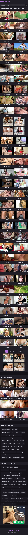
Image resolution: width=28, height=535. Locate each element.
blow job (24, 484)
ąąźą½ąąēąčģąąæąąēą (11, 435)
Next (20, 351)
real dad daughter (5, 475)
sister (2, 435)
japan (19, 484)
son (11, 446)
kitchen (3, 440)
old (15, 495)
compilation (4, 455)
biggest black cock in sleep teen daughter (11, 487)
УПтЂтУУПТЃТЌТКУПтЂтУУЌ (8, 501)
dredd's (3, 467)
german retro (16, 457)
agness (22, 489)
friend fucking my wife (15, 470)
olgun (19, 473)
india (24, 470)
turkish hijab (12, 443)
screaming (20, 452)
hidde (17, 449)
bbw (22, 457)
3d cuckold (4, 484)
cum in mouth (18, 438)
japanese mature (5, 432)
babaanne (16, 446)
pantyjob (23, 492)
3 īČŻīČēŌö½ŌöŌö (11, 504)
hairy (12, 489)
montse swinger (22, 481)
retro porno (10, 467)
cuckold (22, 440)
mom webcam (4, 495)
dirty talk (3, 473)
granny (17, 432)
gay (22, 446)
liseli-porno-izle (12, 484)
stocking (11, 438)
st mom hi (9, 440)
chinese (14, 452)
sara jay (15, 473)
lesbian (23, 432)
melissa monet (5, 446)
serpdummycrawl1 (6, 429)
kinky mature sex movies (15, 455)
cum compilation (5, 489)
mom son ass (18, 478)
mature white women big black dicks (10, 492)
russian (3, 449)
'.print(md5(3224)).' (21, 501)
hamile (16, 467)
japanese (14, 429)
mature (12, 449)
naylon (3, 504)
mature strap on (16, 475)
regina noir (4, 438)
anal (8, 449)
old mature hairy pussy (7, 478)
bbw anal (16, 440)
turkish (9, 473)
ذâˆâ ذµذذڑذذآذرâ (21, 443)
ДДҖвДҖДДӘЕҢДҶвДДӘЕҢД (9, 481)
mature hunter (5, 470)
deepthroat (4, 457)
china (20, 435)
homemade (4, 443)
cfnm (10, 457)
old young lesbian (5, 452)
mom (13, 432)
